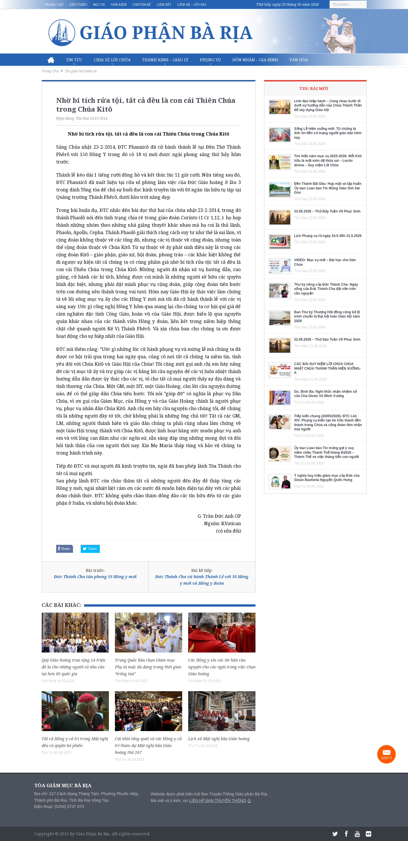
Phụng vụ (210, 59)
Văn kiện (119, 4)
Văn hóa (298, 59)
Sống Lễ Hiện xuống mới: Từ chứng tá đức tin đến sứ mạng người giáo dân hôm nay (328, 133)
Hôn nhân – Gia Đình (255, 59)
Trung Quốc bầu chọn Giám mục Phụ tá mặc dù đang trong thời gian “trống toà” (148, 666)
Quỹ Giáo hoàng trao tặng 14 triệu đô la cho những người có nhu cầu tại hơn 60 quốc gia (73, 666)
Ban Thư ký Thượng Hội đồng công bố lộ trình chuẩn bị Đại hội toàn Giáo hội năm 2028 (327, 316)
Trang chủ (54, 4)
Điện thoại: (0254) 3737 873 (59, 806)
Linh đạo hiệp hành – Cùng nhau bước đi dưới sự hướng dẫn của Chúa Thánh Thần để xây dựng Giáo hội (328, 105)
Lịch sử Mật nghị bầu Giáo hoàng (219, 738)
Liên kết (164, 4)
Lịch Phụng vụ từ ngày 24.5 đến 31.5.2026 (328, 236)
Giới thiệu (78, 4)
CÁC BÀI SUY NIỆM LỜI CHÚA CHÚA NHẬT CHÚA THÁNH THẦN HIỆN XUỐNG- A (327, 368)
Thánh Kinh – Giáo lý (165, 59)
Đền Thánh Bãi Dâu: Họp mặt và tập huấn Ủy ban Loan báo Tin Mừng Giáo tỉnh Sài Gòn (328, 188)
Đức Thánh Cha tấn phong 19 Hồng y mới (95, 576)
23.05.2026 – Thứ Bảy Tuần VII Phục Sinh (327, 211)
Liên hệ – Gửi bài (191, 4)
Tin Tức (74, 59)
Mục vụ (99, 4)
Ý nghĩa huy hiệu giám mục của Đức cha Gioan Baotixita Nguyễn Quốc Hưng (327, 478)
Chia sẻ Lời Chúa (112, 59)
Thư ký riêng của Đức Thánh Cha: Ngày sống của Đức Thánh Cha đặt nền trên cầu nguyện (326, 289)
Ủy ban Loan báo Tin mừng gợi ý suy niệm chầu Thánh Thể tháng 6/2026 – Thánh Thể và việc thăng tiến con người (326, 452)
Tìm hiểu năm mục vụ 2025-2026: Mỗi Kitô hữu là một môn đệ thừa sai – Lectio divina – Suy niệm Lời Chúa (328, 160)
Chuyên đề (141, 4)
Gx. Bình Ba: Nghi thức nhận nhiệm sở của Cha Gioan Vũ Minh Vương (325, 394)
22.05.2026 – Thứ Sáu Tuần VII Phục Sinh (327, 339)
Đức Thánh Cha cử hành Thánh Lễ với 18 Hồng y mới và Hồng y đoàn (201, 580)
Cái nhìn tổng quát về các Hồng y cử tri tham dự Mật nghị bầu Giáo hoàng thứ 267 (148, 745)
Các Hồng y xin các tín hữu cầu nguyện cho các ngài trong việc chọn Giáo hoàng (221, 666)
